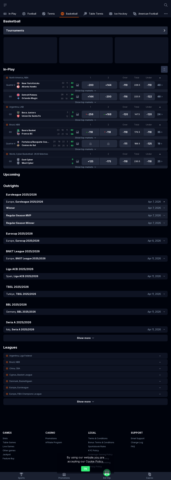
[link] (9, 13)
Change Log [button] (137, 442)
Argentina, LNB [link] (16, 107)
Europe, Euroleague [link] (19, 387)
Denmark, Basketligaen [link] (20, 381)
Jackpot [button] (7, 454)
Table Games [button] (9, 442)
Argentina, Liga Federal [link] (20, 355)
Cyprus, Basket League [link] (20, 375)
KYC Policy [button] (93, 450)
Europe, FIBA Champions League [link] (25, 394)
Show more (85, 338)
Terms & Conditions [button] (98, 438)
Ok (85, 468)
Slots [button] (5, 438)
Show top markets (85, 90)
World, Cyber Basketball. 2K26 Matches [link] (28, 154)
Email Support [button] (137, 438)
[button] (85, 78)
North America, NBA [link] (18, 77)
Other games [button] (9, 450)
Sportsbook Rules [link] (97, 446)
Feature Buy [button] (8, 458)
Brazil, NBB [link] (14, 124)
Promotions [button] (51, 438)
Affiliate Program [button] (53, 442)
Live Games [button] (8, 446)
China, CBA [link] (14, 368)
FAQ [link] (133, 446)
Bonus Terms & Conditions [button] (101, 442)
